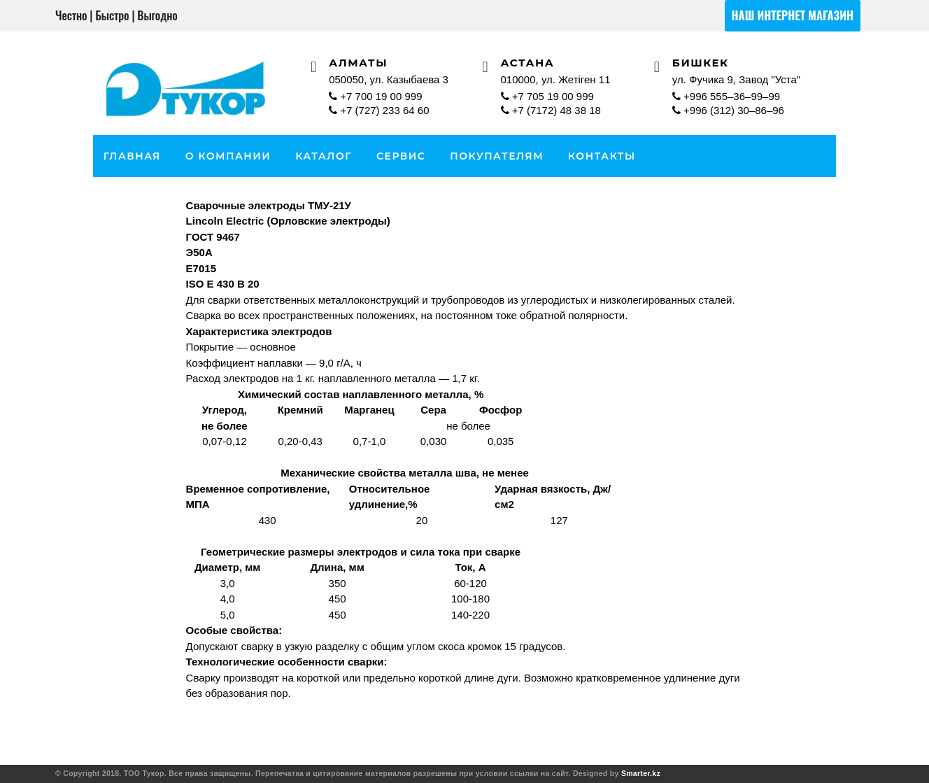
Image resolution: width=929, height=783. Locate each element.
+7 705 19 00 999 (547, 96)
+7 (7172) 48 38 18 (551, 110)
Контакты (602, 156)
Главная (132, 156)
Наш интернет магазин (792, 15)
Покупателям (497, 156)
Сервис (400, 156)
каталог (323, 156)
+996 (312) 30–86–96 (728, 110)
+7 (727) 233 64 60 (380, 110)
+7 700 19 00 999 (375, 96)
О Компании (228, 156)
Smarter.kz (640, 773)
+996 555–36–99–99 (726, 96)
